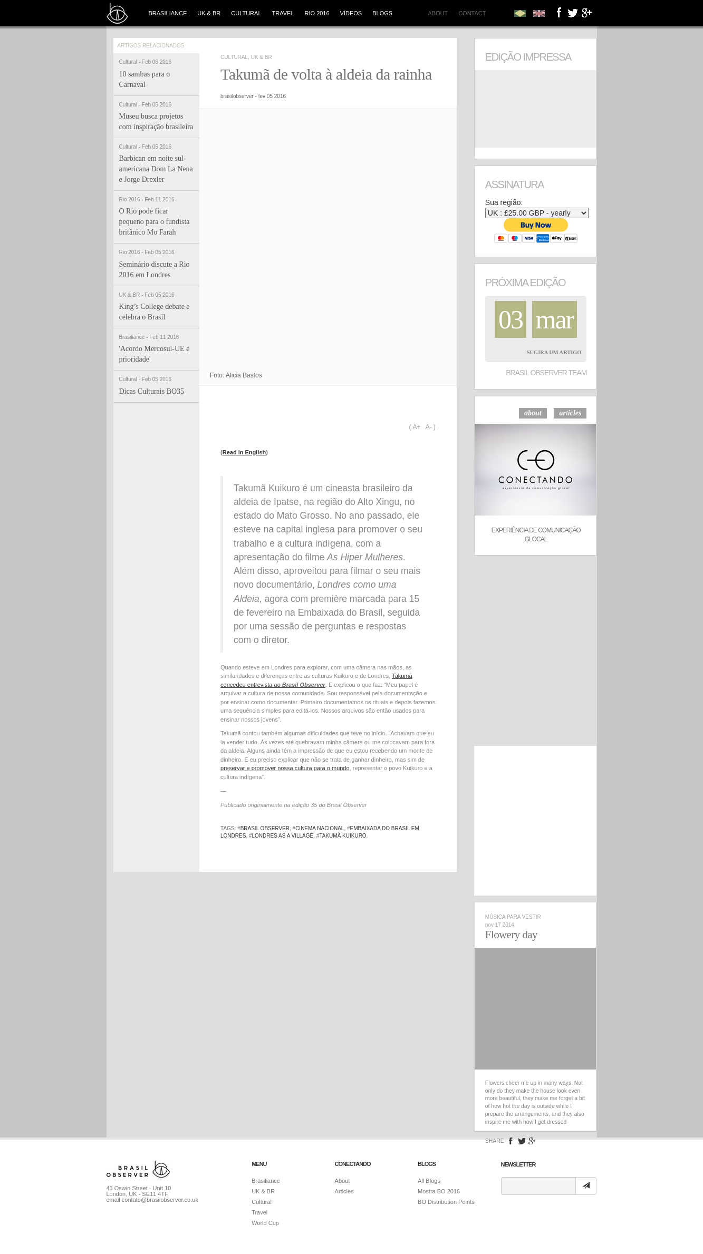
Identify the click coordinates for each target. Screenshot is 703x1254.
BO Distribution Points (446, 1202)
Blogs (382, 13)
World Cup (265, 1223)
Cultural (246, 13)
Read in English (244, 452)
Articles (344, 1191)
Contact (472, 13)
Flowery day (511, 934)
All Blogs (429, 1181)
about (533, 413)
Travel (283, 13)
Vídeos (351, 13)
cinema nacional (319, 828)
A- (429, 427)
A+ (416, 427)
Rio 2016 (317, 13)
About (438, 13)
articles (570, 413)
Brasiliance (168, 13)
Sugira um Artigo (554, 352)
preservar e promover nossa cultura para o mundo (285, 768)
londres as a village (283, 836)
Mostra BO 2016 (439, 1191)
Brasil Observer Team (546, 372)
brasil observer (265, 828)
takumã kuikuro (342, 836)
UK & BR (208, 13)
